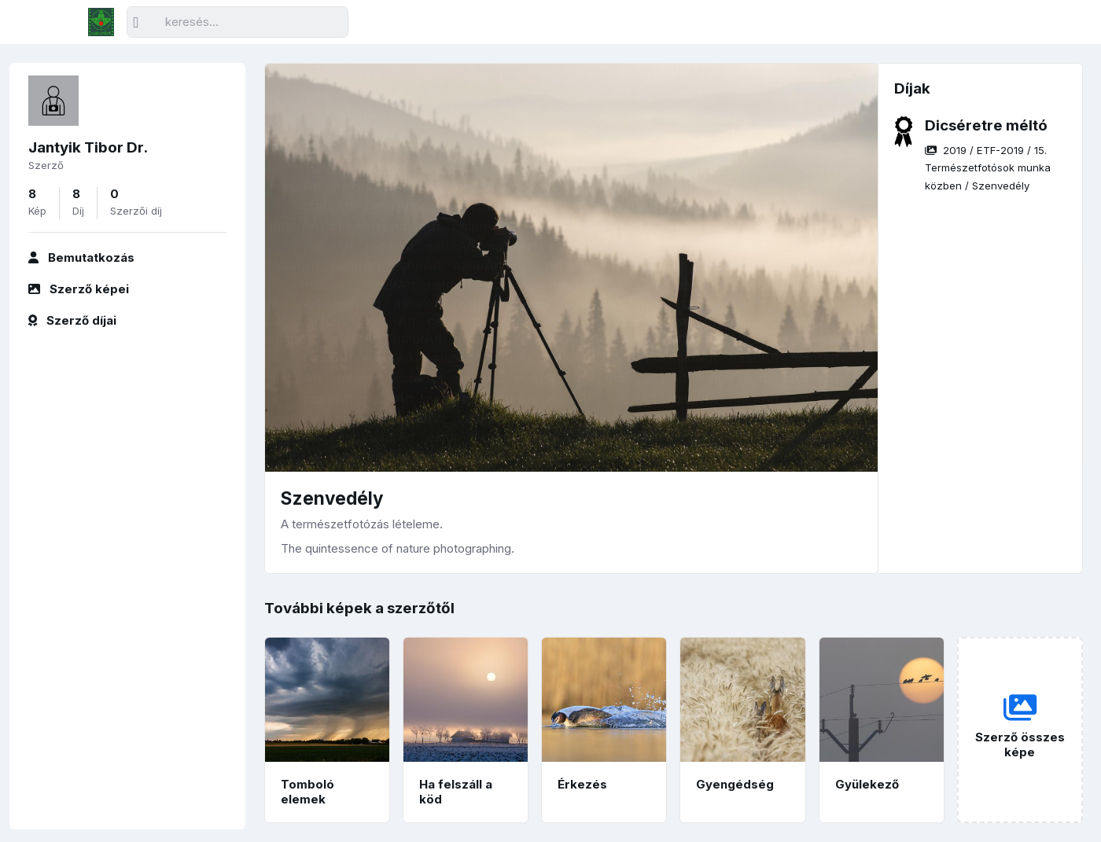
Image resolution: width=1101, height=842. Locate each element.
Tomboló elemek (307, 792)
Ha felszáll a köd (455, 792)
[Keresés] (237, 22)
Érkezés (582, 784)
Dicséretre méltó (986, 125)
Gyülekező (867, 784)
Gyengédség (735, 784)
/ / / (988, 168)
